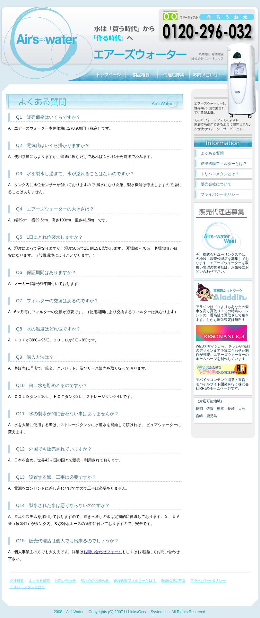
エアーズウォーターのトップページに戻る (109, 74)
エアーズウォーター (240, 74)
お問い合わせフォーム (102, 552)
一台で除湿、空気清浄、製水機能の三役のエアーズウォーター (46, 74)
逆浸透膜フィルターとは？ (224, 163)
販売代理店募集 (173, 74)
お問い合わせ (205, 74)
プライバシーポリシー (220, 194)
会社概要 (17, 580)
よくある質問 (212, 153)
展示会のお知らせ (95, 580)
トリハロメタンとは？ (220, 174)
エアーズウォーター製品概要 (141, 74)
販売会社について (216, 184)
